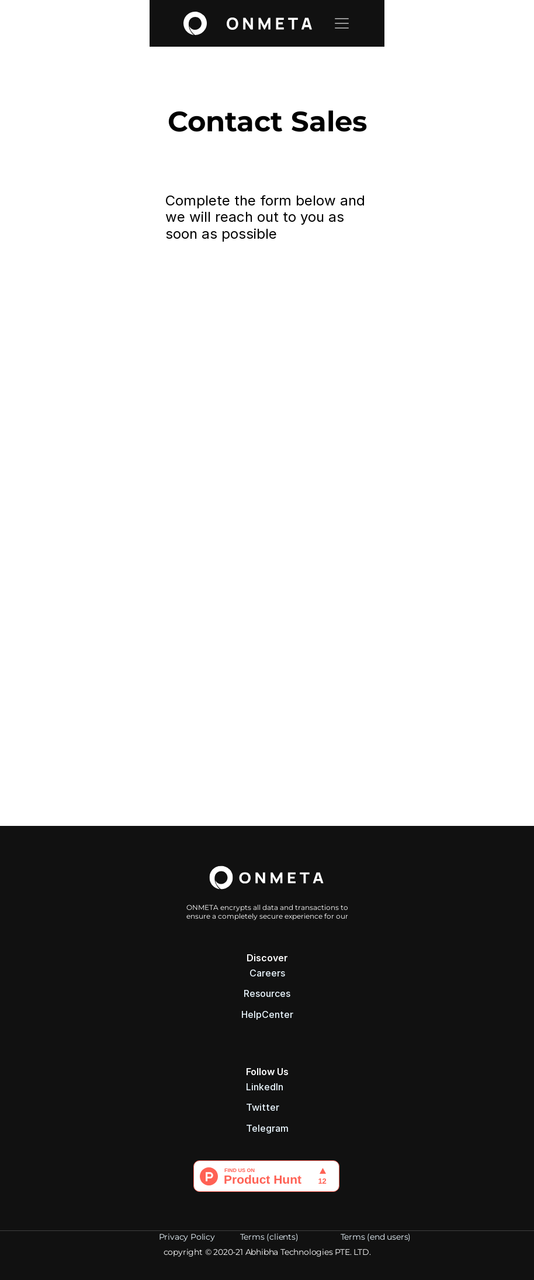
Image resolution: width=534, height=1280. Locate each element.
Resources (267, 993)
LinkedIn (264, 1087)
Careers (267, 973)
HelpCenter (267, 1014)
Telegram (267, 1128)
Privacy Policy (187, 1237)
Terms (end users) (377, 1237)
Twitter (262, 1107)
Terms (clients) (270, 1237)
